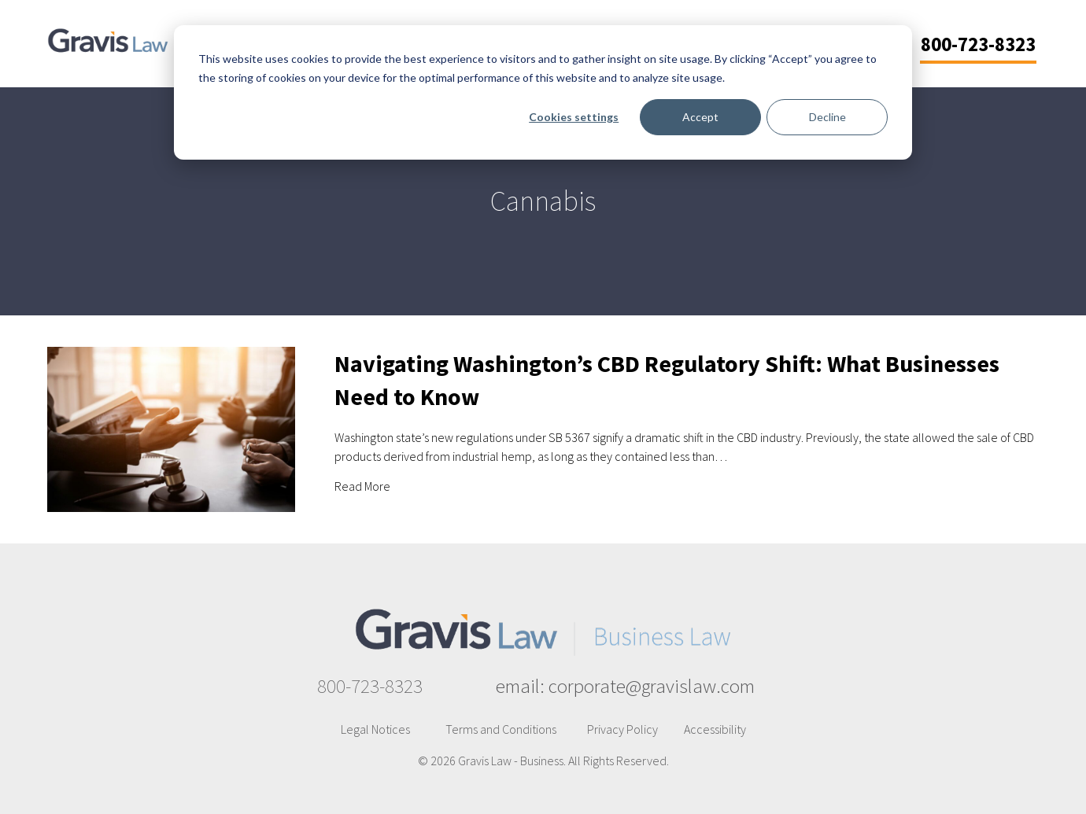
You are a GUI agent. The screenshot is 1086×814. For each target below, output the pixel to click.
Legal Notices (375, 729)
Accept (700, 116)
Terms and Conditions (500, 729)
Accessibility (715, 729)
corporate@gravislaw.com (652, 685)
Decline (827, 116)
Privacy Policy (622, 729)
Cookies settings (574, 116)
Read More (362, 485)
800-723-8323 (370, 685)
